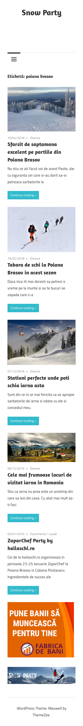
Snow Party (42, 12)
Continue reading (22, 195)
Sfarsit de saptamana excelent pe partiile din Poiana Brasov (34, 152)
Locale (53, 534)
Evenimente (38, 534)
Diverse (35, 137)
